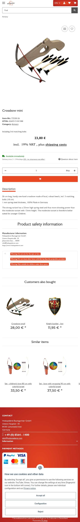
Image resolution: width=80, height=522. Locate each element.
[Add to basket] (40, 179)
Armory (15, 124)
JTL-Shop (44, 521)
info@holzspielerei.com (12, 438)
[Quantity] (36, 171)
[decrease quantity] (5, 171)
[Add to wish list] (72, 29)
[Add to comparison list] (65, 29)
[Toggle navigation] (3, 1)
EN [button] (56, 3)
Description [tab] (9, 189)
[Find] (37, 10)
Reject (40, 512)
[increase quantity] (75, 171)
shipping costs (56, 144)
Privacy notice (30, 488)
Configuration (40, 503)
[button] (64, 3)
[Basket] (75, 3)
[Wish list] (69, 3)
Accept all (40, 495)
